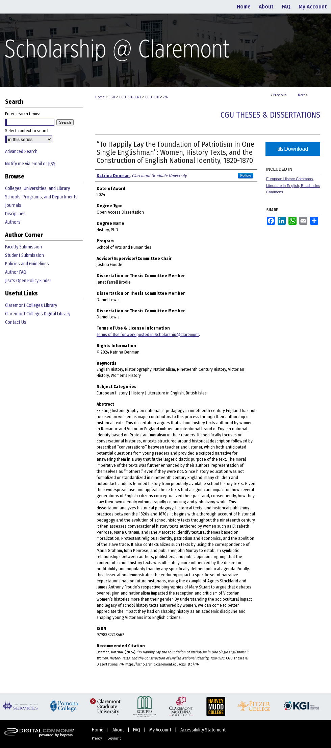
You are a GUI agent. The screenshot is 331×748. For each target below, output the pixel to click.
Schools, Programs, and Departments (41, 197)
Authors (13, 222)
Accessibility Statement (203, 730)
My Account (160, 730)
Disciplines (15, 214)
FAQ (137, 730)
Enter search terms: (22, 113)
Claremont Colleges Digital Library (37, 314)
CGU (111, 97)
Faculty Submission (23, 247)
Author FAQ (15, 272)
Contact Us (15, 322)
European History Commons (289, 179)
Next (301, 95)
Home (99, 97)
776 (165, 97)
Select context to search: (28, 130)
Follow (245, 175)
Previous (279, 95)
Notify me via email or (30, 164)
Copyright (114, 739)
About (118, 730)
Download (293, 149)
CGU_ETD (152, 97)
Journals (13, 205)
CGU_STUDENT (130, 97)
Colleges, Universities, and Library (37, 188)
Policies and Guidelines (27, 264)
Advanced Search (21, 151)
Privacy (97, 739)
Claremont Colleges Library (31, 305)
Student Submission (24, 255)
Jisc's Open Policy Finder (28, 281)
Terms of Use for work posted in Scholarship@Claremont (148, 334)
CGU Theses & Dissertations (270, 115)
